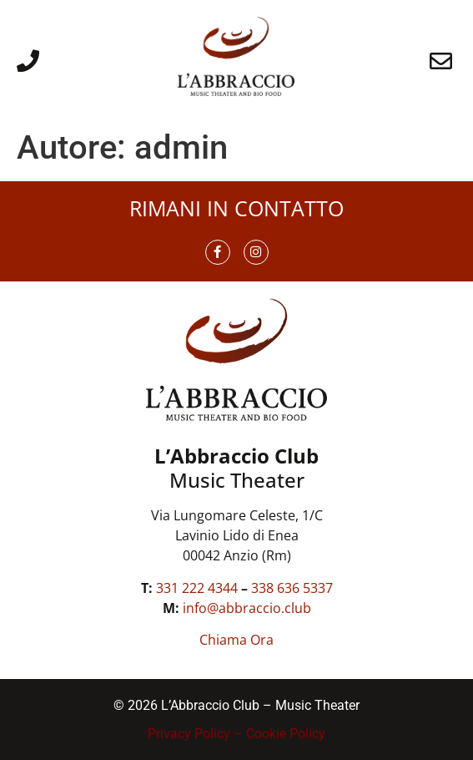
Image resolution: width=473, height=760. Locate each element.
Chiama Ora (236, 640)
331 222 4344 (197, 588)
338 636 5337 (292, 588)
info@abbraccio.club (247, 608)
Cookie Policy (285, 734)
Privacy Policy (189, 734)
